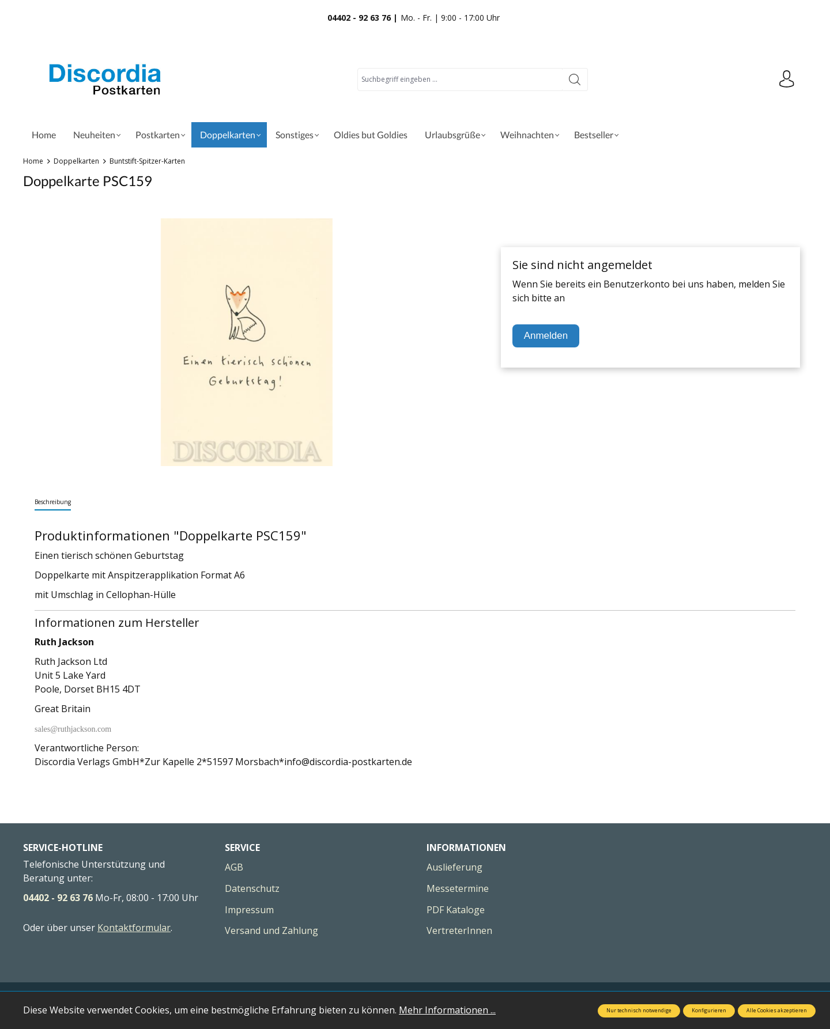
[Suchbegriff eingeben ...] (460, 79)
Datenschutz (252, 888)
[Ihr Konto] (786, 79)
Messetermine (458, 888)
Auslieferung (454, 867)
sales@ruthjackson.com (73, 729)
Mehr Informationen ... (447, 1010)
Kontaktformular (134, 927)
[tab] (53, 502)
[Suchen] (575, 79)
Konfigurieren (709, 1010)
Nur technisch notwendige (638, 1010)
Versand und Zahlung (271, 930)
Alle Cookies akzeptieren (776, 1010)
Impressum (249, 909)
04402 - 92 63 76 (58, 897)
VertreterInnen (459, 930)
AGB (234, 867)
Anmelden (546, 335)
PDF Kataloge (456, 909)
